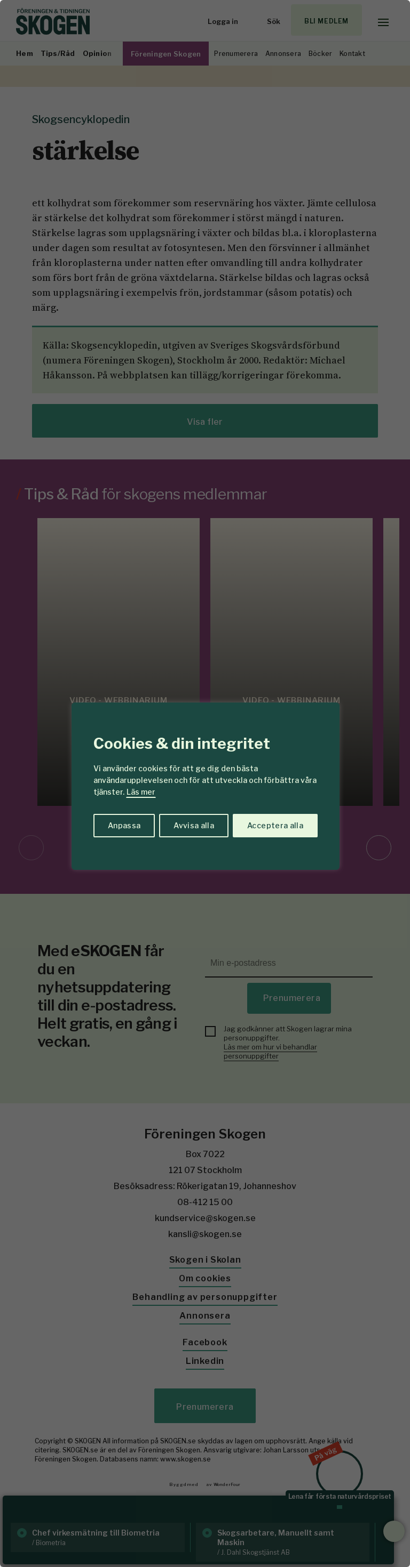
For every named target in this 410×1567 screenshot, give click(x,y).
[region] (205, 783)
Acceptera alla (275, 825)
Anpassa (124, 825)
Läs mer (141, 791)
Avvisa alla (194, 825)
